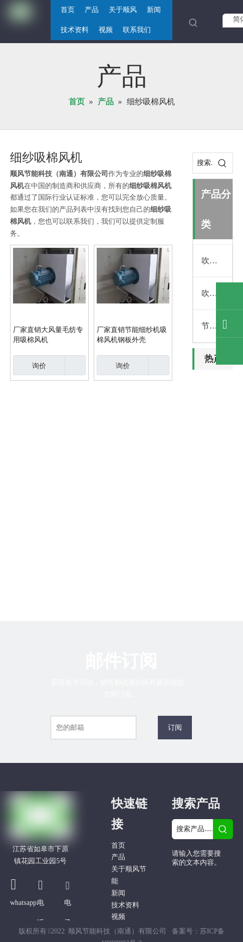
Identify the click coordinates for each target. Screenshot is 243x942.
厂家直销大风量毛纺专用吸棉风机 (48, 335)
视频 (118, 916)
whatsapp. (24, 902)
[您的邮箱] (93, 727)
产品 (118, 857)
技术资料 (125, 905)
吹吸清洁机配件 (216, 293)
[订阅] (175, 727)
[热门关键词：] (193, 23)
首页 (118, 845)
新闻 (118, 893)
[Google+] (202, 881)
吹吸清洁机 (216, 260)
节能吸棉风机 (216, 326)
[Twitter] (180, 898)
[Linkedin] (223, 881)
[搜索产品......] (192, 829)
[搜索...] (202, 163)
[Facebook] (180, 881)
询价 (29, 365)
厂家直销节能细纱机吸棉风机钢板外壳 (132, 335)
